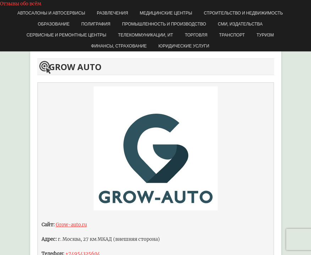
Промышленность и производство (164, 24)
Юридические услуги (184, 46)
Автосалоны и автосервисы (51, 13)
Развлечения (112, 13)
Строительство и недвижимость (243, 13)
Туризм (265, 35)
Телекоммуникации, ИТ (145, 35)
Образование (54, 24)
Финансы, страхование (119, 46)
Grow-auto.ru (71, 225)
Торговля (196, 35)
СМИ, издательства (240, 24)
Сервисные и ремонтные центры (66, 35)
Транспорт (232, 35)
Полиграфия (95, 24)
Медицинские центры (166, 13)
